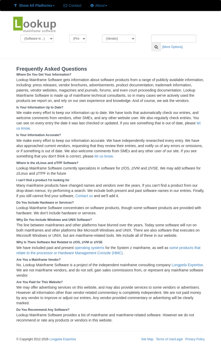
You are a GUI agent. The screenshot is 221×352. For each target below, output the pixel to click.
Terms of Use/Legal (169, 339)
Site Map (147, 339)
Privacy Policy (195, 339)
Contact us (84, 196)
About (98, 5)
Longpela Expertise (187, 265)
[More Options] (172, 47)
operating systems (90, 248)
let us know (104, 156)
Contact (72, 5)
